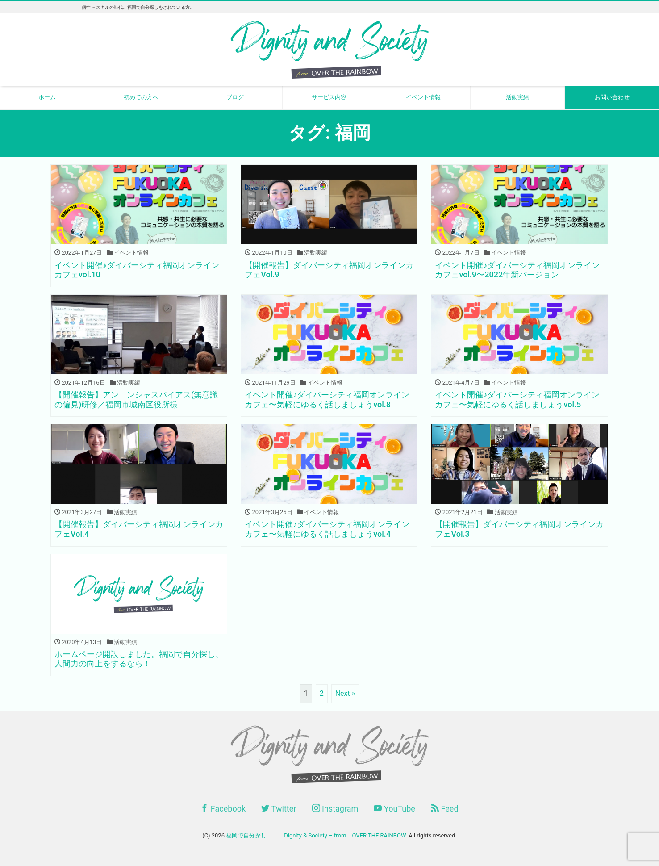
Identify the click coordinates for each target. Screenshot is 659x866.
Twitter (278, 808)
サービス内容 (329, 97)
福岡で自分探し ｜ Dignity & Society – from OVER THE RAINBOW (315, 835)
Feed (444, 808)
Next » (345, 693)
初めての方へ (141, 97)
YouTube (394, 808)
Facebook (223, 808)
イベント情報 (423, 97)
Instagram (335, 808)
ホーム (47, 97)
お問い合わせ (612, 97)
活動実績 (517, 97)
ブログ (235, 97)
